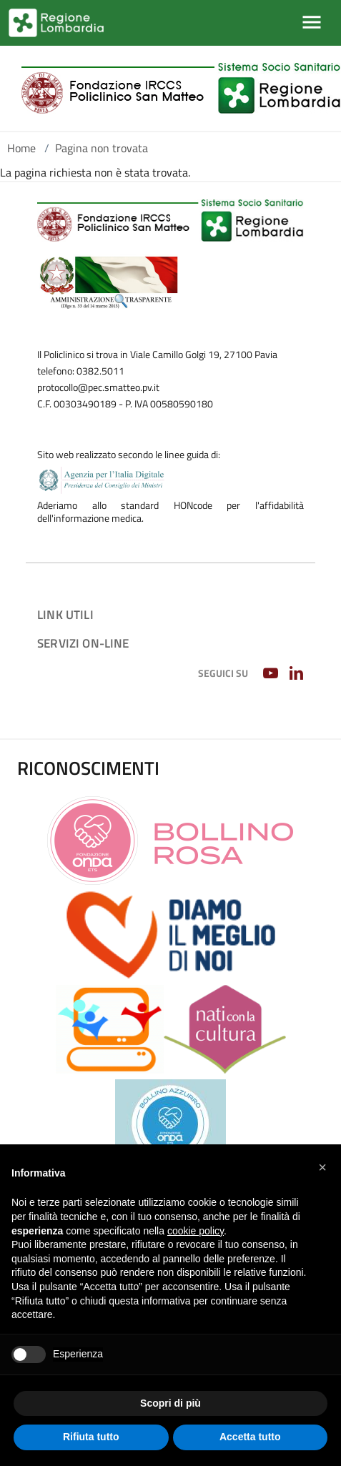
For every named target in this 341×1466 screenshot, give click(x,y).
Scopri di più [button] (170, 1403)
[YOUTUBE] (272, 674)
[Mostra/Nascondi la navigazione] (312, 22)
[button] (322, 1167)
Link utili (65, 614)
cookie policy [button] (195, 1231)
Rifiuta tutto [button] (91, 1436)
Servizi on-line (83, 643)
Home (21, 148)
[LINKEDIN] (298, 674)
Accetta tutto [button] (250, 1436)
